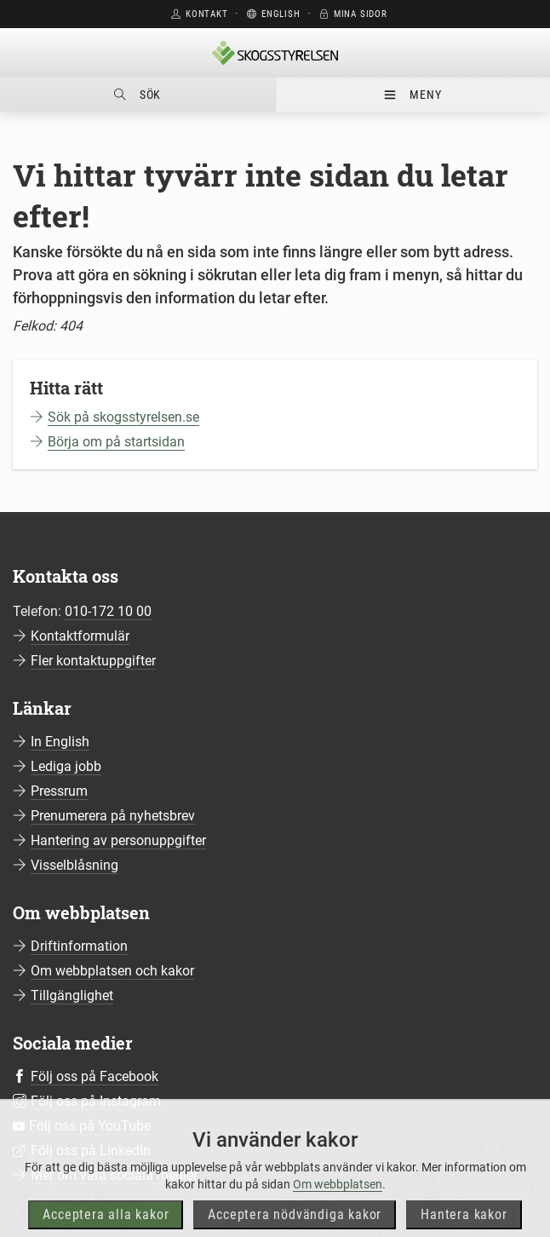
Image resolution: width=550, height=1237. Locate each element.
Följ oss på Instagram (96, 1101)
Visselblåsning (74, 865)
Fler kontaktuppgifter (93, 661)
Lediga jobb (66, 766)
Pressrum (59, 791)
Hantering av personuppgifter (118, 840)
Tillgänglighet (72, 995)
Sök (137, 94)
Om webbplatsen (337, 1206)
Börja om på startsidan (116, 442)
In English (60, 742)
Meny (412, 94)
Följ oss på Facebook (94, 1076)
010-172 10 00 (108, 611)
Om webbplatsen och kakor (112, 971)
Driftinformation (79, 946)
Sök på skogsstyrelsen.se (123, 417)
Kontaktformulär (80, 636)
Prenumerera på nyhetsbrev (113, 816)
